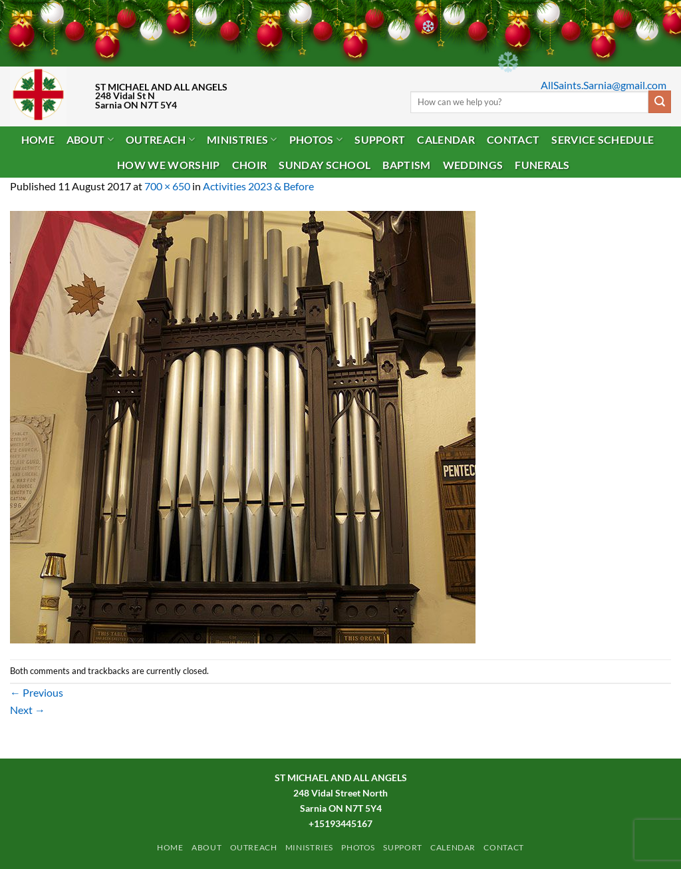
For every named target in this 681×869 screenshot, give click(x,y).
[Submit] (659, 101)
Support (379, 139)
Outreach (160, 139)
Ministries (242, 139)
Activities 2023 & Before (258, 186)
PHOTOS (315, 139)
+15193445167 (340, 823)
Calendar (446, 139)
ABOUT (90, 139)
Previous (36, 692)
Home (38, 139)
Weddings (473, 164)
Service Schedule (602, 139)
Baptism (406, 164)
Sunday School (324, 164)
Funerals (542, 164)
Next (27, 709)
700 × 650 (167, 186)
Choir (249, 164)
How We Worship (168, 164)
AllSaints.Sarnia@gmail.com (603, 85)
